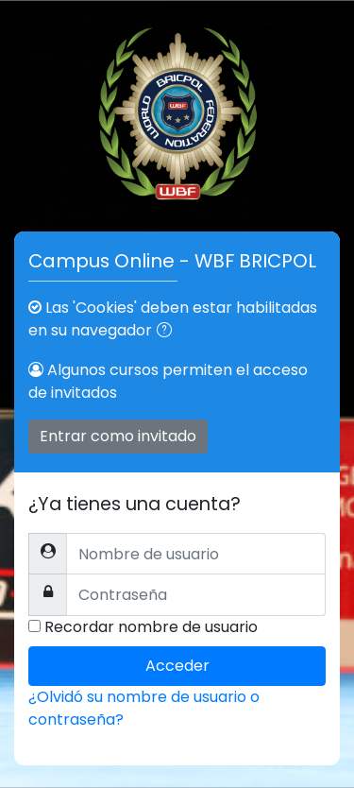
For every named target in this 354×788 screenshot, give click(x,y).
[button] (168, 331)
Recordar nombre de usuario (151, 627)
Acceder (177, 666)
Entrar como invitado (118, 436)
